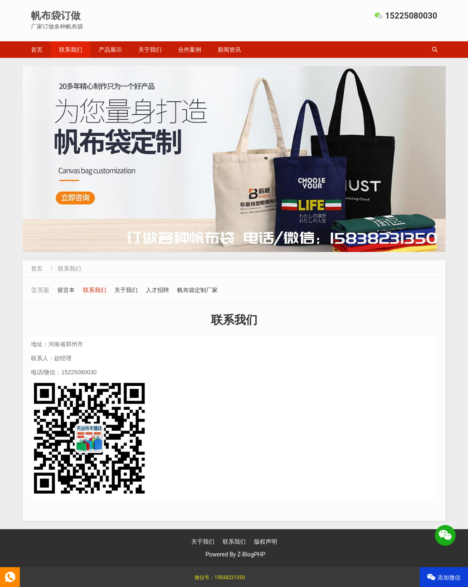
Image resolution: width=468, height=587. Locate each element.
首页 (37, 49)
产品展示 (110, 49)
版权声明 (265, 541)
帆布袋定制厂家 (197, 290)
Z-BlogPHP (251, 554)
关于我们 (150, 49)
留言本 (66, 290)
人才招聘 (157, 290)
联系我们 (70, 49)
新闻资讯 (229, 49)
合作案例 (189, 49)
